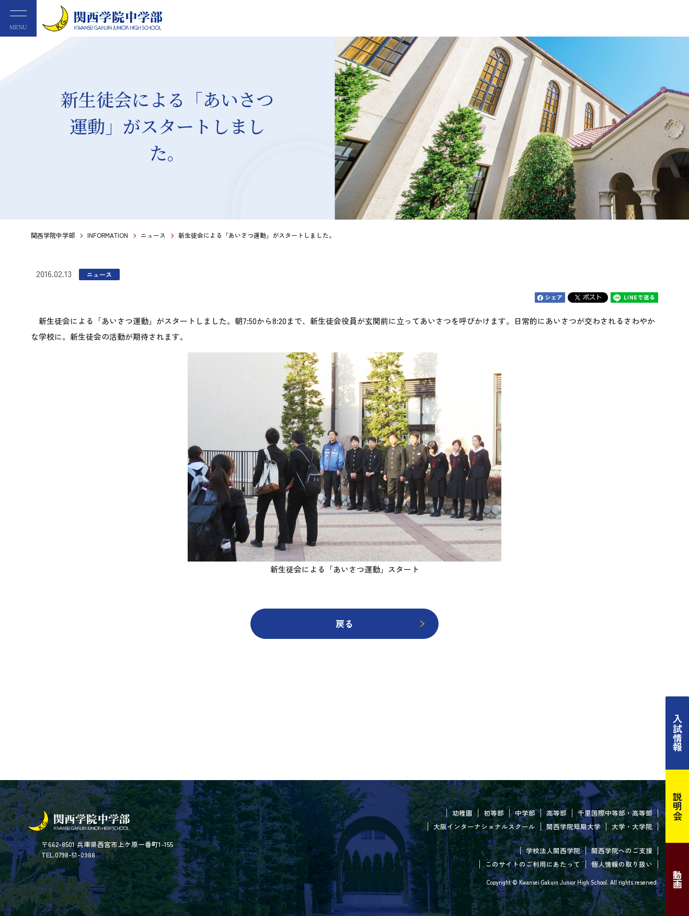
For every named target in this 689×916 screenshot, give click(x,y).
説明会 (677, 806)
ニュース (153, 235)
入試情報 (677, 733)
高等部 (556, 813)
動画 (677, 879)
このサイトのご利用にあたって (532, 864)
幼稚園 (462, 813)
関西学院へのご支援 (621, 850)
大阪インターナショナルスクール (484, 826)
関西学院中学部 (53, 235)
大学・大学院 (632, 826)
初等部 (494, 813)
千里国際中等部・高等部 (615, 813)
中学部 (525, 813)
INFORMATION (107, 235)
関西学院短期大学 (573, 826)
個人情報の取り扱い (621, 864)
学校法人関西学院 (553, 850)
